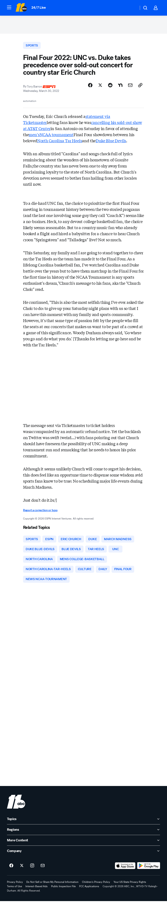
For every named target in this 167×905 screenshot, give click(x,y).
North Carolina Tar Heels (59, 142)
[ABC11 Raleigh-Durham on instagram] (32, 869)
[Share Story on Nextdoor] (120, 87)
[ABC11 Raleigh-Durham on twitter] (21, 869)
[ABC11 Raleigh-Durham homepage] (21, 8)
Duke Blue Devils (111, 142)
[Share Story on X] (100, 87)
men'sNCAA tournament (51, 136)
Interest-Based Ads (36, 890)
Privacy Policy (15, 886)
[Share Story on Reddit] (110, 87)
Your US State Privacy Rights (130, 886)
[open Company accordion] (83, 855)
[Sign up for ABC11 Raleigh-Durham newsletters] (42, 869)
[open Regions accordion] (83, 833)
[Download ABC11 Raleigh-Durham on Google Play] (148, 869)
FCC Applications (89, 890)
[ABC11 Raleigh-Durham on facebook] (11, 869)
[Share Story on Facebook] (90, 87)
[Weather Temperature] (132, 7)
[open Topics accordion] (83, 823)
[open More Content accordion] (83, 844)
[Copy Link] (140, 87)
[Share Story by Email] (130, 87)
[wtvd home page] (16, 805)
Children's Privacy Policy (96, 886)
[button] (9, 7)
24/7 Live (38, 7)
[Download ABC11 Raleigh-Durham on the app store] (125, 869)
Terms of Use (14, 890)
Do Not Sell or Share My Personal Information (52, 886)
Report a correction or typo (40, 512)
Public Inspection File (63, 890)
